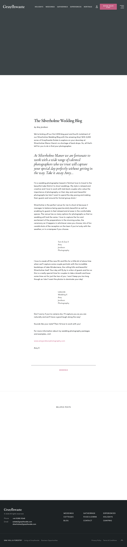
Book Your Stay (108, 6)
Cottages (69, 517)
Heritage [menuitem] (88, 7)
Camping (107, 520)
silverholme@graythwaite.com (24, 524)
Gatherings (89, 513)
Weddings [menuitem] (50, 7)
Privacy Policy (96, 540)
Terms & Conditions (110, 540)
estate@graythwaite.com (22, 521)
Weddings (63, 370)
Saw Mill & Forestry (13, 540)
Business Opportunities (49, 540)
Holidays (108, 517)
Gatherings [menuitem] (62, 7)
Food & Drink (90, 517)
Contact (87, 520)
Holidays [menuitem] (39, 7)
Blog (66, 520)
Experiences (109, 513)
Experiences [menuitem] (75, 7)
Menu (122, 7)
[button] (122, 540)
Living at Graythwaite (31, 540)
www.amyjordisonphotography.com (49, 340)
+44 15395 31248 (19, 518)
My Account (96, 7)
